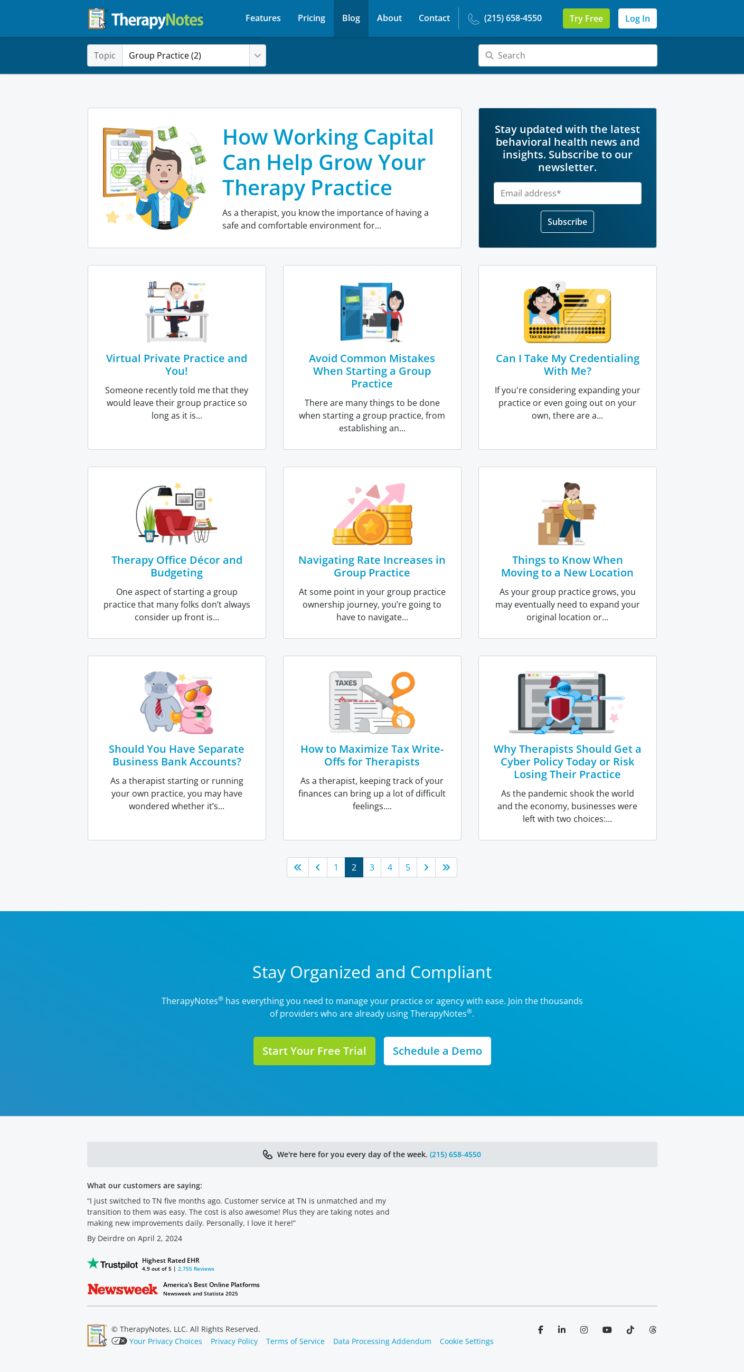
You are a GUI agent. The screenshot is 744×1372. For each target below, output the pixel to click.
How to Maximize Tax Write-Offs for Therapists (372, 755)
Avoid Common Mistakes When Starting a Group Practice (372, 371)
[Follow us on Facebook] (542, 1330)
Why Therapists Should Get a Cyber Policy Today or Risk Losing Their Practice (568, 761)
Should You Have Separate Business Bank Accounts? (176, 755)
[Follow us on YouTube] (608, 1330)
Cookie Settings (467, 1341)
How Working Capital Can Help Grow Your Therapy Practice (328, 162)
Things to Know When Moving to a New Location (567, 566)
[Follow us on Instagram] (585, 1330)
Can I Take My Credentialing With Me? (567, 364)
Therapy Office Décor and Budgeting (176, 566)
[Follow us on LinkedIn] (563, 1330)
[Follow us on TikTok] (631, 1330)
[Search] (567, 55)
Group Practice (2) (176, 55)
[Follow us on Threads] (652, 1330)
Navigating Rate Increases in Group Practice (372, 566)
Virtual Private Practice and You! (176, 364)
